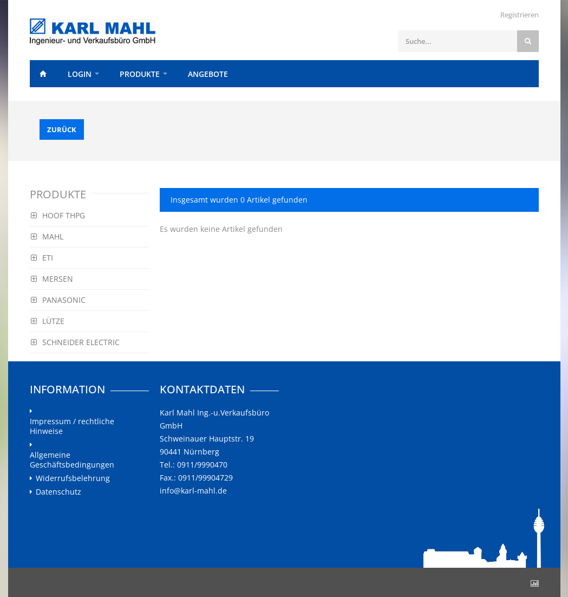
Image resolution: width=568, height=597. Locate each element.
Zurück (61, 129)
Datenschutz (58, 492)
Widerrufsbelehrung (73, 478)
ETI (42, 257)
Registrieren (519, 15)
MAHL (47, 236)
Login (80, 74)
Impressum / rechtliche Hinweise (72, 426)
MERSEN (52, 279)
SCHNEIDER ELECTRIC (75, 342)
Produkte (140, 74)
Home (43, 73)
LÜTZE (47, 321)
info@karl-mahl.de (193, 490)
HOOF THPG (58, 215)
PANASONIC (58, 300)
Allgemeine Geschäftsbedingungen (72, 460)
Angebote (208, 74)
